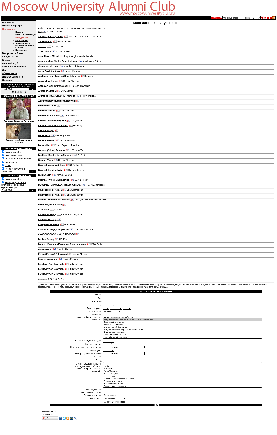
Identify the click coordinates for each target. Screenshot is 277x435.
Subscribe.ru (24, 148)
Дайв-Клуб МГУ (12, 162)
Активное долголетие (14, 66)
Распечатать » (48, 414)
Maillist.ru (25, 175)
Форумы (7, 80)
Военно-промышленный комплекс (182, 378)
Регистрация (21, 40)
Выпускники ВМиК (12, 53)
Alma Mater (8, 22)
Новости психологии (15, 169)
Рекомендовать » (49, 411)
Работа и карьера (12, 25)
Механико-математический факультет (182, 317)
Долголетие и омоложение (18, 159)
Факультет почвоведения (182, 332)
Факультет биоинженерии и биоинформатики (182, 330)
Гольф (8, 165)
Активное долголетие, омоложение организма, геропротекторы (13, 185)
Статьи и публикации (25, 35)
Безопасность (182, 376)
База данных (21, 38)
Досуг (5, 70)
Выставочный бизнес (182, 384)
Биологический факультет (182, 327)
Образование (9, 73)
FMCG (182, 366)
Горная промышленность (182, 386)
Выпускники (9, 29)
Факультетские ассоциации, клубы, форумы (25, 45)
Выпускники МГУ (13, 152)
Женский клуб (10, 63)
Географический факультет (182, 337)
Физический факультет (182, 322)
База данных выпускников (18, 96)
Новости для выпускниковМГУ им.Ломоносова (19, 85)
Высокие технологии (182, 381)
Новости (19, 32)
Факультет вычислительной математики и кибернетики (182, 319)
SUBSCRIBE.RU (19, 92)
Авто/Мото (182, 369)
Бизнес (6, 60)
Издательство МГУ (12, 76)
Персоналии (21, 50)
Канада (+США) (10, 56)
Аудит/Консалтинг (182, 371)
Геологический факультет (182, 334)
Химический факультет (182, 324)
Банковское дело (182, 373)
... (63, 279)
